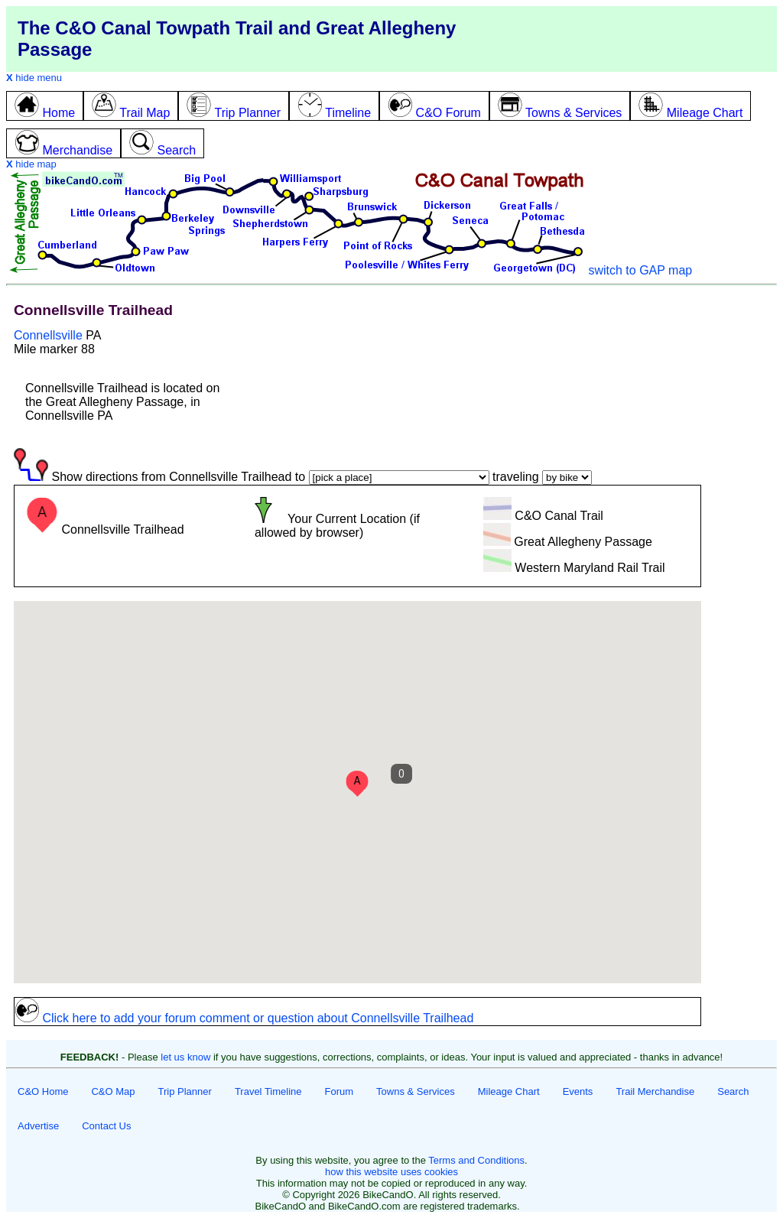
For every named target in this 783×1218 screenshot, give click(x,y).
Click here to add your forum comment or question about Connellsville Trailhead (244, 1018)
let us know (185, 1057)
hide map (31, 164)
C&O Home (43, 1091)
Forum (339, 1091)
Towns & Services (415, 1091)
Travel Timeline (268, 1091)
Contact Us (106, 1126)
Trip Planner (185, 1091)
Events (578, 1091)
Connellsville (48, 335)
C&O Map (113, 1091)
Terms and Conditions (476, 1160)
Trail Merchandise (655, 1091)
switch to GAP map (640, 270)
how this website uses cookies (391, 1171)
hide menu (34, 77)
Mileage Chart (509, 1091)
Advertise (38, 1126)
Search (733, 1091)
